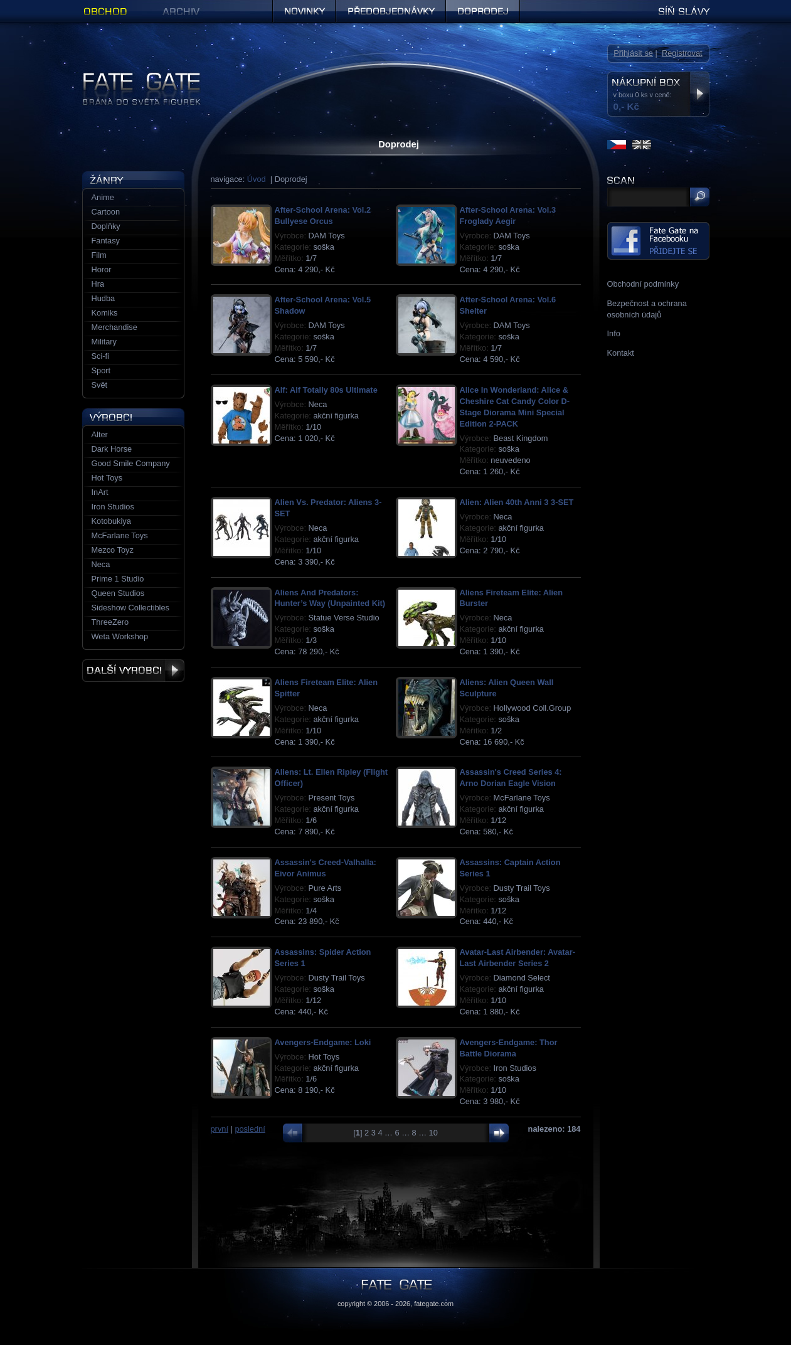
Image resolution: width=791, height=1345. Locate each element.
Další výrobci (133, 670)
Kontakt (620, 353)
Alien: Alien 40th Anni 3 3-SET (517, 502)
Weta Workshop (120, 636)
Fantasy (106, 240)
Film (99, 255)
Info (613, 333)
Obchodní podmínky (643, 284)
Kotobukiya (111, 521)
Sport (101, 370)
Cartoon (106, 211)
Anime (103, 197)
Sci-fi (100, 356)
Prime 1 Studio (118, 578)
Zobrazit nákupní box (699, 94)
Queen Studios (118, 593)
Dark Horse (112, 449)
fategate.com (434, 1303)
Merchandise (114, 327)
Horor (102, 269)
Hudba (103, 298)
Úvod (256, 179)
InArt (100, 492)
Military (104, 341)
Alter (100, 434)
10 (433, 1132)
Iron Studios (113, 506)
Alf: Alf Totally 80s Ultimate (326, 390)
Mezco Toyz (113, 550)
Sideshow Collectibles (130, 607)
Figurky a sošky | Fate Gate (131, 77)
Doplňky (106, 226)
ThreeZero (110, 622)
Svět (100, 385)
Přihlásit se (633, 53)
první (219, 1129)
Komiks (105, 312)
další (496, 1133)
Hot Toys (107, 477)
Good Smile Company (131, 463)
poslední (250, 1129)
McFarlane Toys (120, 535)
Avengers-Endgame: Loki (323, 1042)
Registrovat (682, 53)
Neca (101, 564)
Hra (98, 284)
